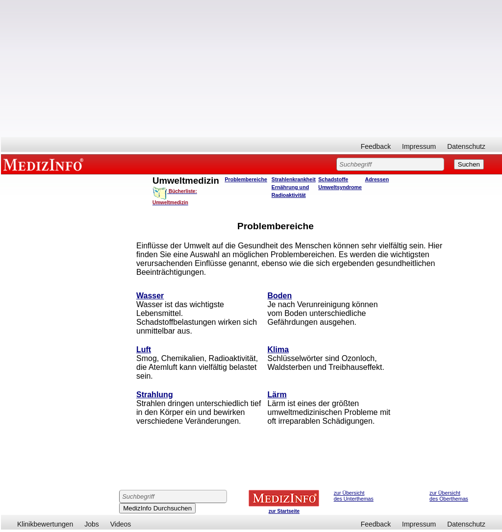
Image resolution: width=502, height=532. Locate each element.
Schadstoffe (333, 179)
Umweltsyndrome (340, 187)
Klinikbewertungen (45, 524)
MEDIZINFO (45, 164)
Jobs (91, 524)
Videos (120, 524)
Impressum (419, 146)
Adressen (377, 179)
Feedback (376, 146)
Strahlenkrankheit (294, 179)
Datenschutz (466, 146)
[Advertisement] (251, 68)
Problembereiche (246, 179)
